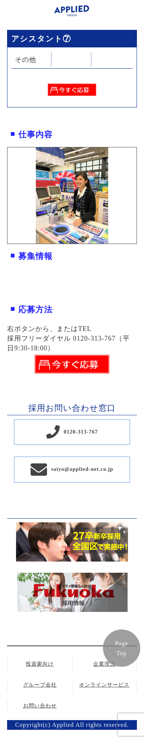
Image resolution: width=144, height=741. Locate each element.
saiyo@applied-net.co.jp (82, 469)
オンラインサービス (104, 685)
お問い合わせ (40, 706)
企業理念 (104, 664)
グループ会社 (40, 685)
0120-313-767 (81, 432)
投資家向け (40, 664)
